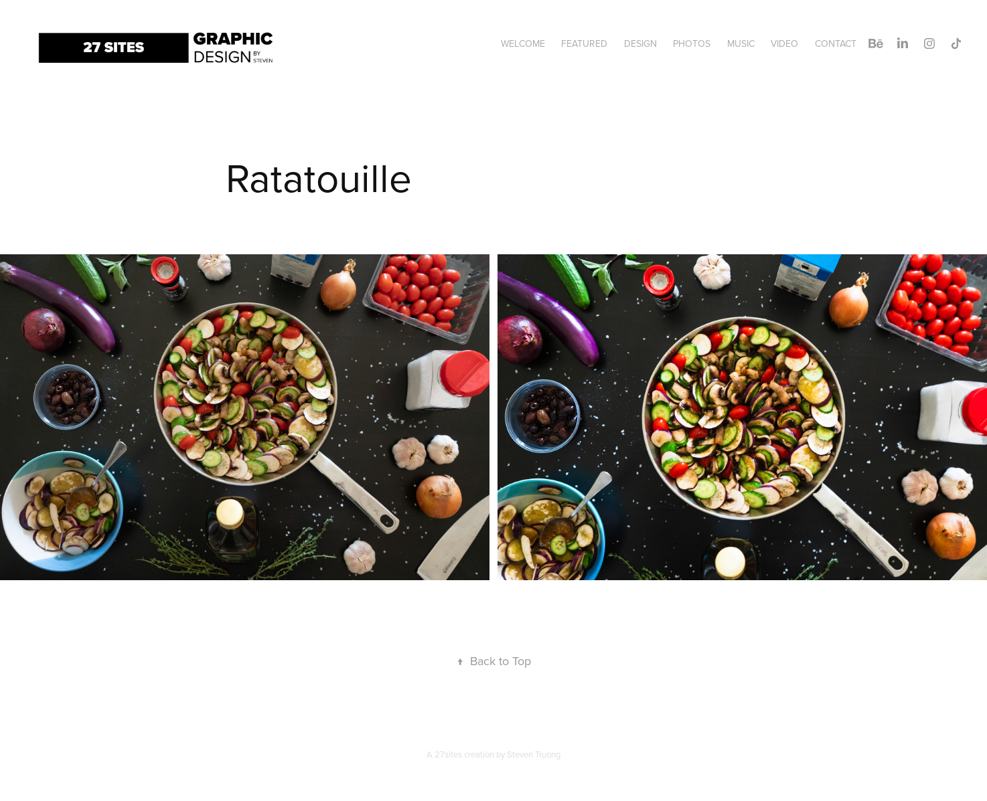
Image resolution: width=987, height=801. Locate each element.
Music (741, 43)
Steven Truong (533, 754)
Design (640, 43)
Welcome (523, 43)
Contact (835, 43)
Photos (691, 43)
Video (784, 43)
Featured (584, 43)
